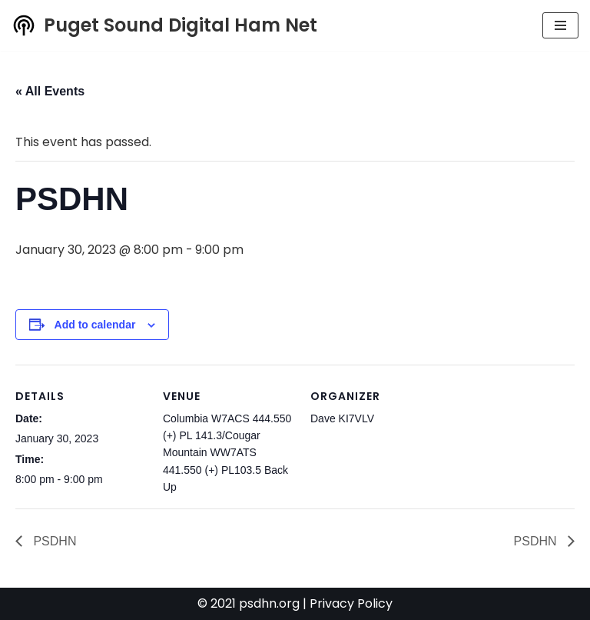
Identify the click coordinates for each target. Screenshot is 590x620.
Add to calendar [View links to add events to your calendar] (95, 324)
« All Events (50, 91)
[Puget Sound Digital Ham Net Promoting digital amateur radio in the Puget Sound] (164, 25)
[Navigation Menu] (560, 25)
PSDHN (53, 541)
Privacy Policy (351, 604)
